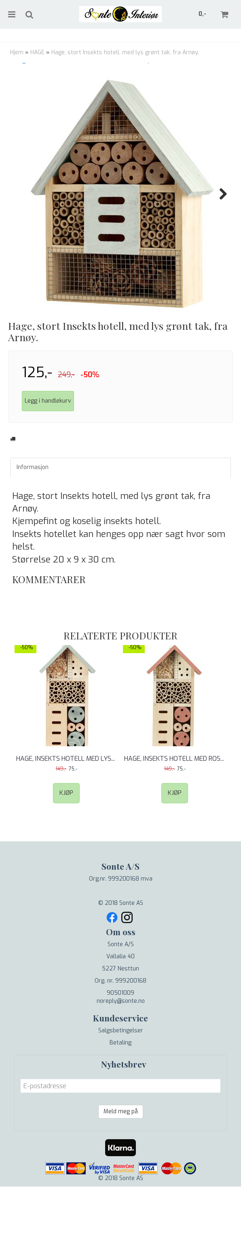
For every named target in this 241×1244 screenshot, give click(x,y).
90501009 (120, 1041)
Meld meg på (121, 1159)
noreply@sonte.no (121, 1049)
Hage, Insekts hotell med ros (175, 806)
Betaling (120, 1091)
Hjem (16, 52)
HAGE (37, 52)
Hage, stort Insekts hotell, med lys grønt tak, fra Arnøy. (125, 52)
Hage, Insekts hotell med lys (66, 806)
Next (219, 194)
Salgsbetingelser (120, 1079)
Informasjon (33, 515)
